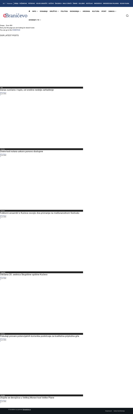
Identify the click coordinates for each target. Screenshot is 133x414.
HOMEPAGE (16, 30)
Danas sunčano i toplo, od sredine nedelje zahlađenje (27, 90)
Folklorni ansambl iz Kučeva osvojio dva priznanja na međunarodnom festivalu (39, 213)
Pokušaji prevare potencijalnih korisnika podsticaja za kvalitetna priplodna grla (39, 336)
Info (2, 87)
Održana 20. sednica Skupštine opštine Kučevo (23, 274)
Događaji (3, 272)
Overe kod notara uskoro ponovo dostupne (21, 151)
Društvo (3, 149)
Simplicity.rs (27, 409)
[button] (127, 15)
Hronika (3, 395)
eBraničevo (3, 92)
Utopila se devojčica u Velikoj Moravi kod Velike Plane (27, 397)
